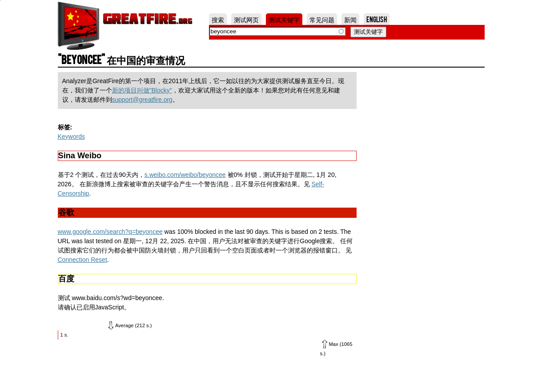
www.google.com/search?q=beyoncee (110, 231)
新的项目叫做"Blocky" (142, 90)
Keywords (71, 136)
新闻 (350, 19)
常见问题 (321, 19)
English (376, 19)
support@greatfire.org (142, 99)
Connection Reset (82, 259)
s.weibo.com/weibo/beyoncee (185, 174)
